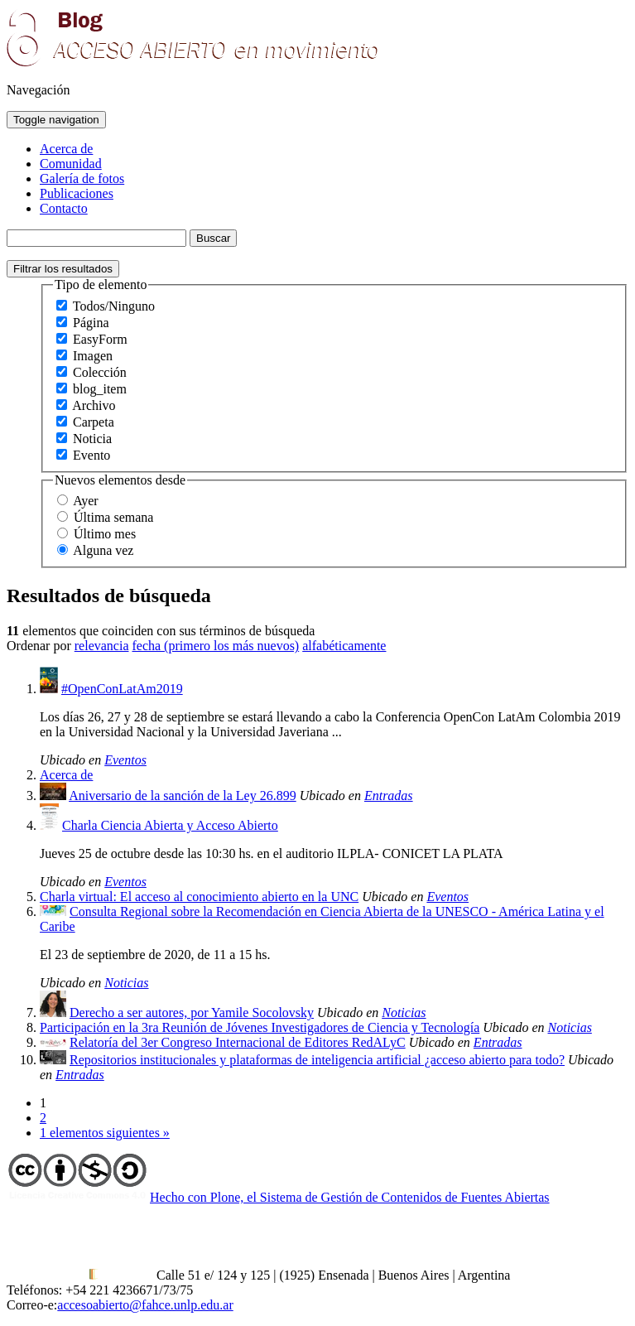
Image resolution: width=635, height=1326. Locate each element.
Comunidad (71, 164)
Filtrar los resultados (63, 269)
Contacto (64, 208)
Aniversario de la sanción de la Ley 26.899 (182, 795)
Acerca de (66, 149)
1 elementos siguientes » (105, 1133)
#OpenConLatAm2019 (122, 689)
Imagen (93, 356)
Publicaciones (76, 193)
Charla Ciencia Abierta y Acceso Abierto (170, 825)
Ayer (86, 501)
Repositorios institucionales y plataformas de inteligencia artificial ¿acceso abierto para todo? (317, 1060)
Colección (100, 372)
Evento (91, 455)
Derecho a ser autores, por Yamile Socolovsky (192, 1012)
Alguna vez (103, 550)
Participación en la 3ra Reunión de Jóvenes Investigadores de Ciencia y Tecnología (259, 1027)
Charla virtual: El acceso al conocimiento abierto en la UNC (199, 897)
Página (91, 323)
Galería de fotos (82, 178)
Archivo (93, 405)
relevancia (102, 646)
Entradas (388, 795)
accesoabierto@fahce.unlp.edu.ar (145, 1305)
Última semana (113, 517)
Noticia (92, 439)
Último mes (105, 534)
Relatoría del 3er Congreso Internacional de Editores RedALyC (238, 1042)
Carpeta (93, 422)
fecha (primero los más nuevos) (215, 646)
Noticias (126, 983)
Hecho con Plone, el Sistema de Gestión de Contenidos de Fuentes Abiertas (350, 1197)
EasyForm (100, 339)
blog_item (100, 389)
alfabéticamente (344, 646)
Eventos (125, 760)
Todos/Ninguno (114, 306)
